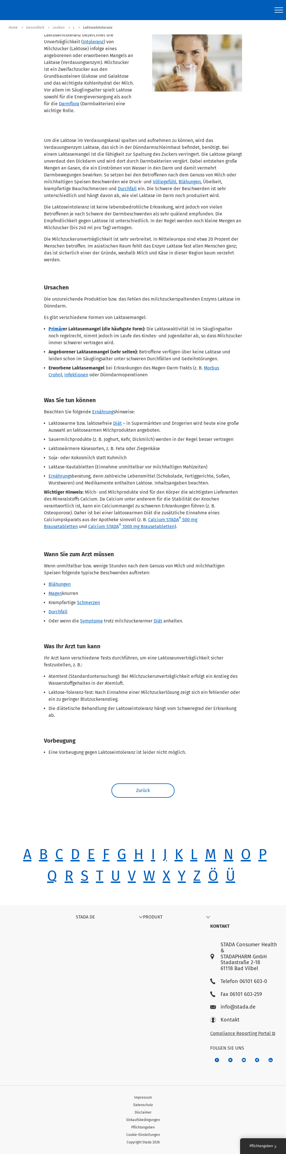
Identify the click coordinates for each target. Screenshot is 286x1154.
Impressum (143, 1097)
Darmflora (69, 103)
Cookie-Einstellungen (143, 1135)
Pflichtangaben (143, 1127)
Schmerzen (88, 602)
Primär (56, 329)
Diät (117, 423)
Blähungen (190, 181)
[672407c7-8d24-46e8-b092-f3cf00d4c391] (217, 1060)
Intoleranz (93, 41)
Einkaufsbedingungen (143, 1120)
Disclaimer (143, 1112)
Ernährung (102, 411)
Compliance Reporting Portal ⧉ (242, 1033)
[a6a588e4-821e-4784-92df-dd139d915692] (230, 1060)
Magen (55, 593)
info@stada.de (233, 1007)
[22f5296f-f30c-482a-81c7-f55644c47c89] (257, 1060)
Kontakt (224, 1020)
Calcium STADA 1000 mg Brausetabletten (131, 526)
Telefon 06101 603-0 (238, 981)
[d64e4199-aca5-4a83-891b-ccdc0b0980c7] (270, 1060)
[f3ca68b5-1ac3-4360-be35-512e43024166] (244, 1060)
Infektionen (76, 374)
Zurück (143, 790)
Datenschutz (143, 1105)
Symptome (91, 621)
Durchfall (127, 188)
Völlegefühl (164, 181)
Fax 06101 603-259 (236, 994)
